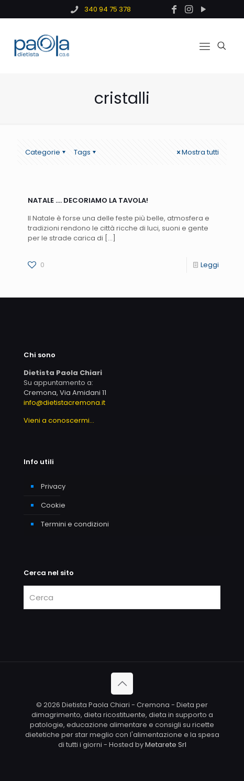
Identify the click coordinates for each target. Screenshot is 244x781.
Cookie (53, 505)
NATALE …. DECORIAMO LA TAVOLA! (88, 200)
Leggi (210, 265)
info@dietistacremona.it (64, 403)
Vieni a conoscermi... (59, 420)
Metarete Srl (165, 745)
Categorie (46, 152)
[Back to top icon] (122, 684)
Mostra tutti (197, 152)
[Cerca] (122, 597)
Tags (85, 152)
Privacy (53, 486)
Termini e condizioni (75, 524)
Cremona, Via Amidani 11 (65, 393)
